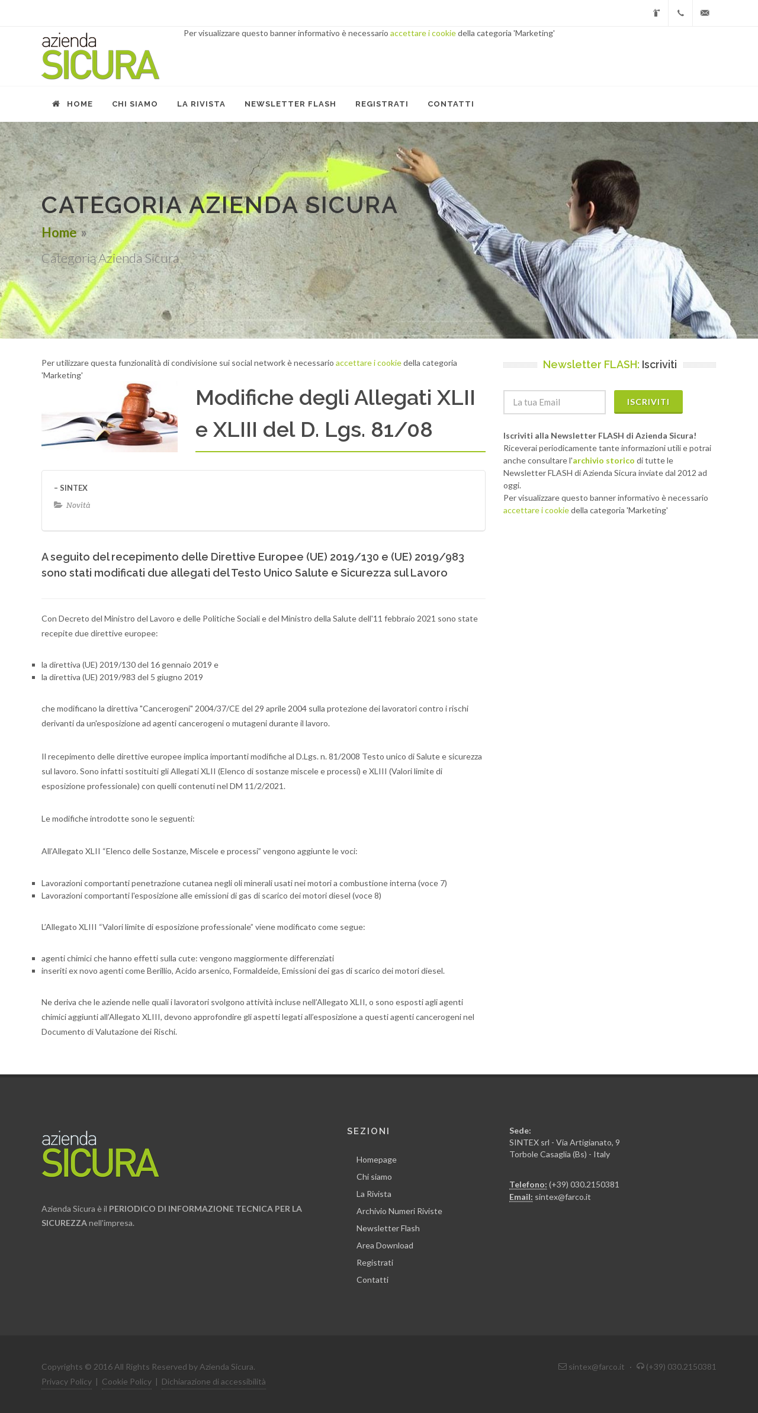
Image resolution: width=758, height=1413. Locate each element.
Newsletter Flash (388, 1228)
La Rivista (373, 1194)
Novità (78, 505)
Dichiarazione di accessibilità (214, 1381)
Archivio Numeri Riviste (399, 1211)
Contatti (372, 1279)
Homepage (376, 1159)
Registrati (374, 1262)
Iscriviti (648, 402)
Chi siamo (374, 1176)
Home (59, 232)
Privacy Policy (66, 1381)
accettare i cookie (423, 33)
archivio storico (604, 460)
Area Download (384, 1245)
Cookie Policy (127, 1381)
